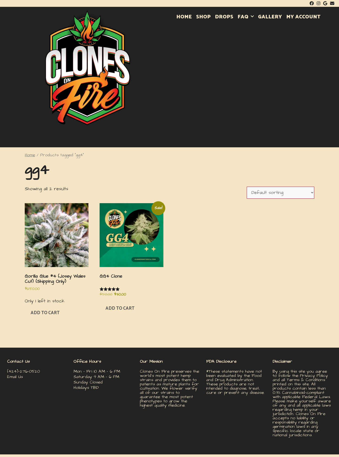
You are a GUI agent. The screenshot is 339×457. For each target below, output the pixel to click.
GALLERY (270, 17)
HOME (184, 17)
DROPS (224, 17)
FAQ (247, 17)
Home (30, 155)
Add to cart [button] (45, 313)
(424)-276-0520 (23, 371)
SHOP (203, 17)
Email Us (15, 377)
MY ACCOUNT (303, 17)
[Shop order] (280, 193)
